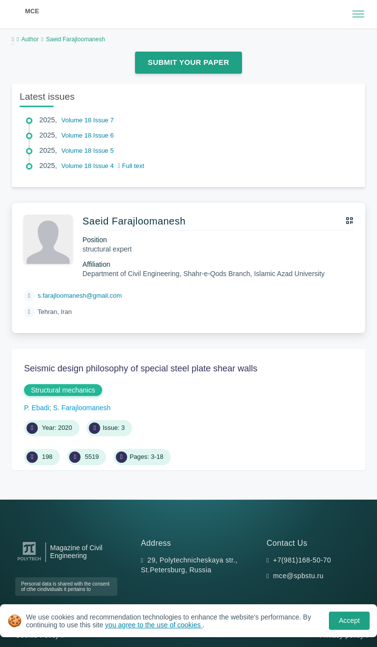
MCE (32, 11)
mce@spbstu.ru (298, 576)
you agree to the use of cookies (153, 625)
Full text (131, 165)
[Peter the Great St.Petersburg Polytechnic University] (29, 561)
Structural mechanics (63, 390)
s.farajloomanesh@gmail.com (80, 295)
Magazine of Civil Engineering (76, 552)
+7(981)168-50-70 (302, 560)
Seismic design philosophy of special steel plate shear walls (140, 368)
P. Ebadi (36, 408)
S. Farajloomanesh (82, 408)
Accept (349, 620)
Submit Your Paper (188, 62)
